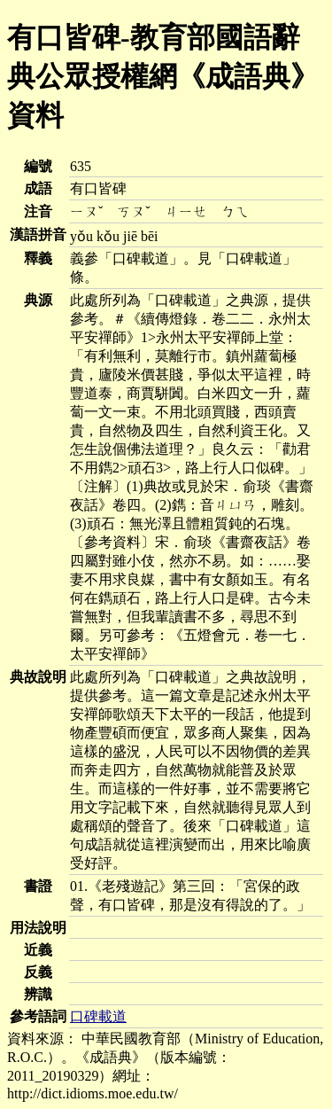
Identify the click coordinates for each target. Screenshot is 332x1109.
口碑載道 (98, 1016)
